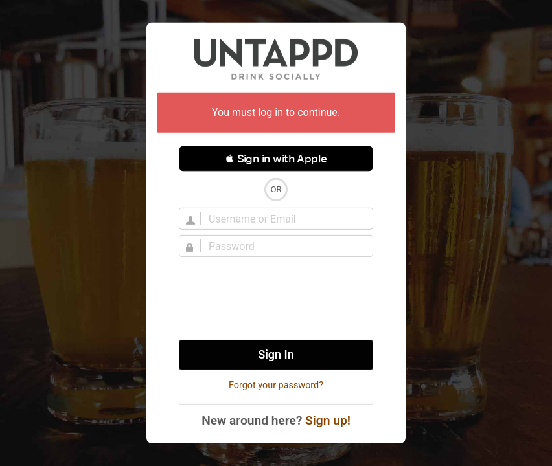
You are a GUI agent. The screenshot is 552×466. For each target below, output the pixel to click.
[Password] (283, 245)
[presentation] (276, 298)
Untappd (276, 59)
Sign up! (328, 420)
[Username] (283, 218)
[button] (276, 159)
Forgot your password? (276, 385)
